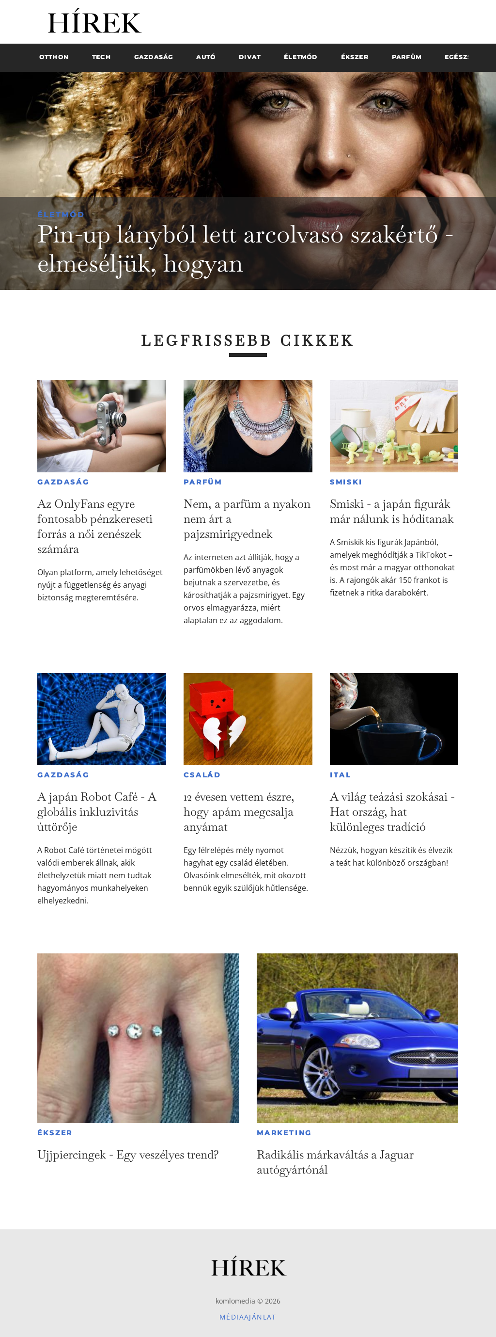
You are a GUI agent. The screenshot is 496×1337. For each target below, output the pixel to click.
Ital (340, 775)
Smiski (346, 482)
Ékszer (55, 1132)
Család (202, 775)
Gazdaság (63, 482)
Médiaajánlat (248, 1316)
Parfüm (203, 482)
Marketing (284, 1132)
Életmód (61, 214)
